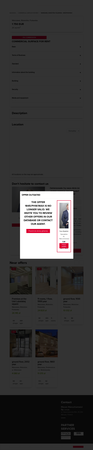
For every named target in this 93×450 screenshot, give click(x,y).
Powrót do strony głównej (38, 231)
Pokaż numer (64, 245)
